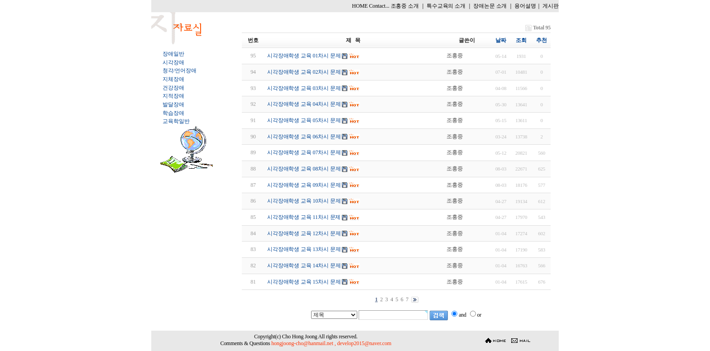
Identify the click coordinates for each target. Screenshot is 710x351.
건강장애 (173, 88)
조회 (521, 40)
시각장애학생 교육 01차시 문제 (304, 55)
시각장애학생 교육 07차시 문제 (304, 152)
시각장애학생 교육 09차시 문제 (304, 185)
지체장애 (173, 79)
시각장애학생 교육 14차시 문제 (304, 265)
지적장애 (173, 96)
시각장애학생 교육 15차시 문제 (304, 282)
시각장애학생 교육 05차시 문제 (304, 120)
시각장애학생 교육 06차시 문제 (304, 136)
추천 (541, 40)
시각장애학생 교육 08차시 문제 (304, 169)
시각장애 (173, 62)
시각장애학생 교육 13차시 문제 (304, 249)
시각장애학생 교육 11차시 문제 (304, 217)
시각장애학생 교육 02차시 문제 (304, 72)
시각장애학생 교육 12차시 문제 (304, 233)
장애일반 (173, 54)
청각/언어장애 (179, 70)
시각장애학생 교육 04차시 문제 (304, 104)
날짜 (500, 40)
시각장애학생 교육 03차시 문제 (304, 88)
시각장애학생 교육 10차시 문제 (304, 201)
